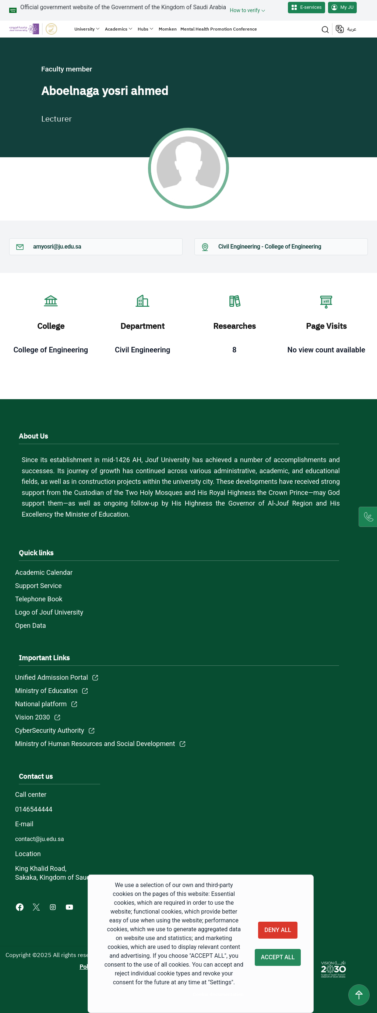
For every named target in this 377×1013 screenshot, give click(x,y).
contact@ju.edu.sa (39, 839)
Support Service (38, 586)
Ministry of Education (46, 690)
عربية (351, 29)
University (84, 29)
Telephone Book (38, 599)
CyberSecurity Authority (49, 730)
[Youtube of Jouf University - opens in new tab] (71, 906)
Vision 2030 (32, 717)
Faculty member (66, 69)
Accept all (278, 957)
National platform (41, 704)
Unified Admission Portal (51, 677)
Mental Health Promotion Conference (218, 29)
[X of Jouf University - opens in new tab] (37, 906)
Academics (116, 29)
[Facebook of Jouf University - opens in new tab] (20, 906)
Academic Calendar (44, 572)
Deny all (277, 929)
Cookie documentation (218, 994)
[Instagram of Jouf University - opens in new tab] (53, 906)
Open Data (30, 625)
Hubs (143, 29)
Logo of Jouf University (49, 612)
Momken (168, 29)
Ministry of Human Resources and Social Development (95, 744)
